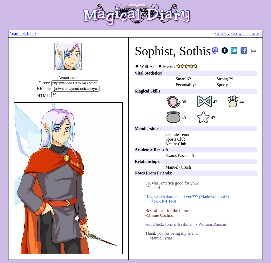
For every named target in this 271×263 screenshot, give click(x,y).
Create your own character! (238, 33)
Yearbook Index (23, 33)
